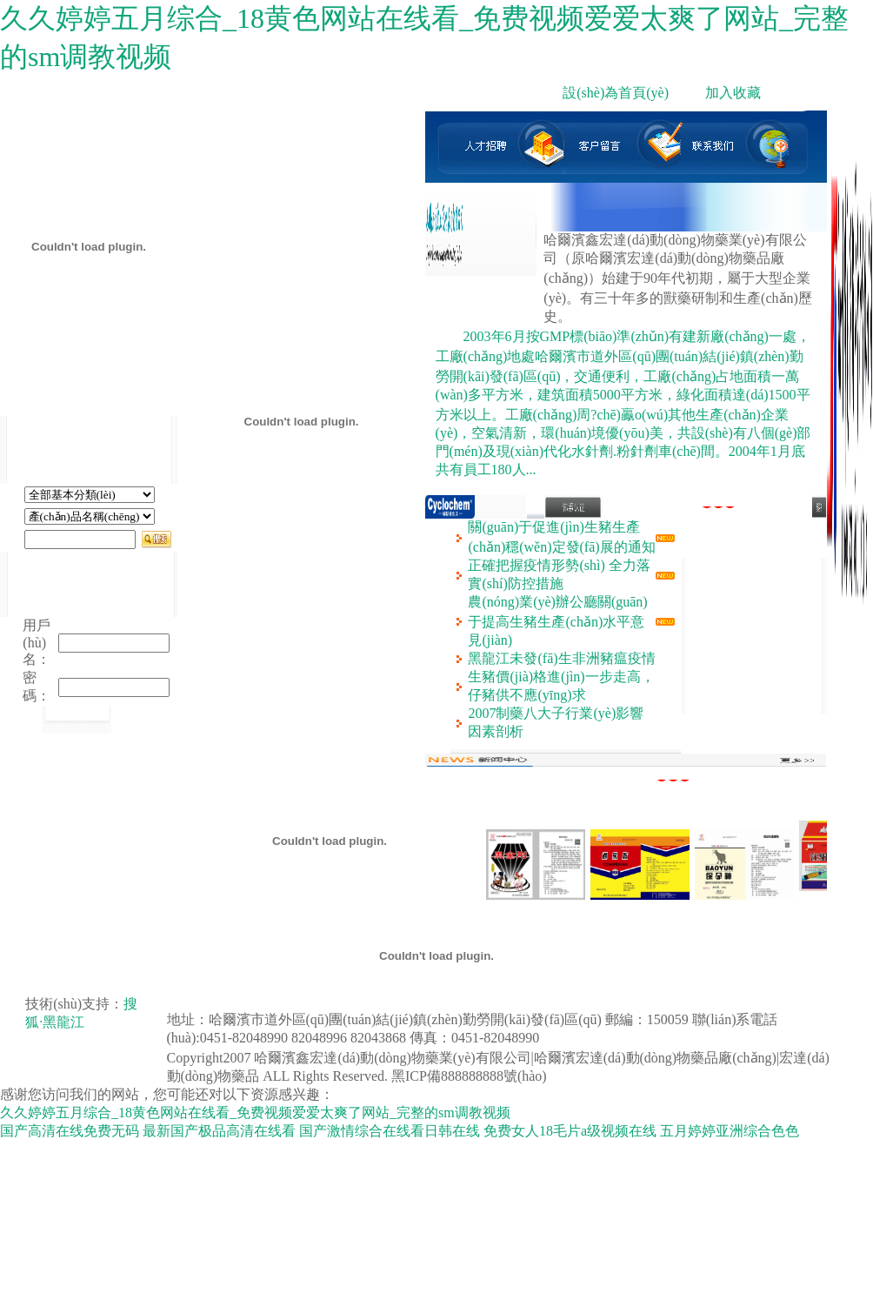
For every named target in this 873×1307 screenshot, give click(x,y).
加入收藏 (733, 92)
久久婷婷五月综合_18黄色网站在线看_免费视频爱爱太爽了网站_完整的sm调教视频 (255, 1112)
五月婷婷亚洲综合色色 (729, 1130)
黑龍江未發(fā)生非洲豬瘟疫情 (561, 658)
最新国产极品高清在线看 (219, 1130)
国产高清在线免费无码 (69, 1130)
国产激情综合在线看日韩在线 (389, 1130)
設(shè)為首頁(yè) (616, 92)
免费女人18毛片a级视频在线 (569, 1130)
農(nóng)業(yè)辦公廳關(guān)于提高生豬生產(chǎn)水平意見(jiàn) (557, 620)
